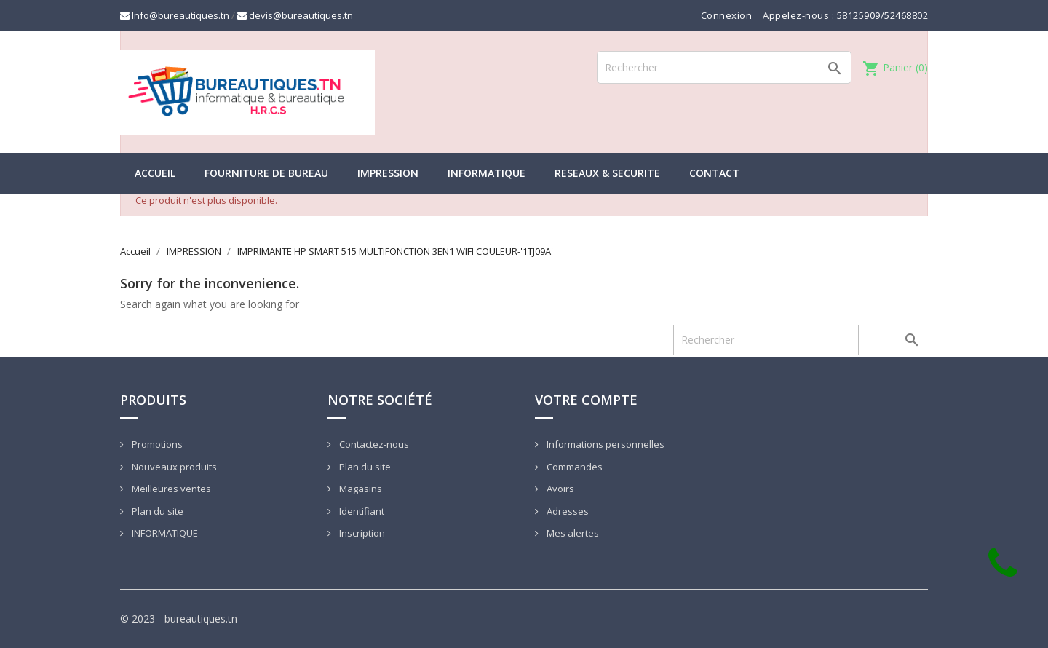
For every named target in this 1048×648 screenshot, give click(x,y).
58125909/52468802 (883, 15)
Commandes (573, 466)
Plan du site (156, 511)
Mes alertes (571, 533)
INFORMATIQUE (486, 173)
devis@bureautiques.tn (295, 15)
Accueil (155, 173)
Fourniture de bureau (266, 173)
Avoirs (559, 488)
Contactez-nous (373, 444)
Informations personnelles (604, 444)
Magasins (359, 488)
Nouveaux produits (173, 466)
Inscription (361, 533)
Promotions (156, 444)
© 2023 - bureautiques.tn (178, 618)
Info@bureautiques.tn (174, 15)
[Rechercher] (724, 67)
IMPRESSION (387, 173)
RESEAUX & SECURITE (607, 173)
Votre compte (586, 399)
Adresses (566, 511)
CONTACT (714, 173)
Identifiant (360, 511)
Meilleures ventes (170, 488)
